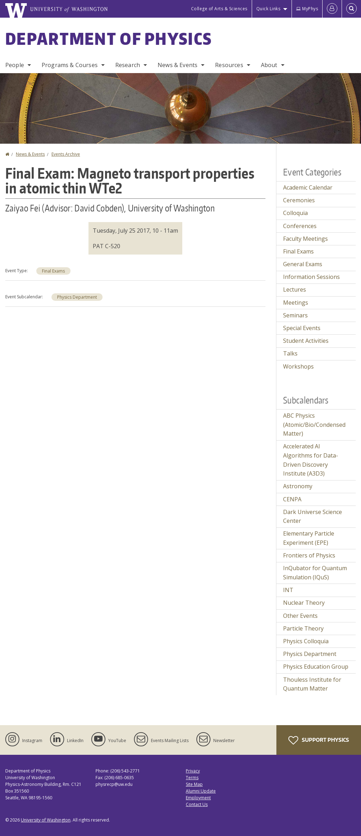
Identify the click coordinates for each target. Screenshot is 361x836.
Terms (192, 778)
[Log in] (332, 9)
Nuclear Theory (304, 603)
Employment (198, 798)
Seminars (295, 315)
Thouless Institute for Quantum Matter (312, 684)
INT (288, 590)
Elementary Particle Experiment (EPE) (308, 538)
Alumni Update (201, 791)
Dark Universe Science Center (312, 516)
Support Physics (318, 740)
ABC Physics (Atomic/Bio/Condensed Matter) (314, 424)
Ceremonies (299, 200)
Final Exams (53, 271)
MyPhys (307, 9)
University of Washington (46, 820)
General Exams (302, 264)
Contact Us (197, 804)
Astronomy (297, 486)
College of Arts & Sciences (219, 9)
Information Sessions (311, 277)
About (269, 65)
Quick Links (268, 9)
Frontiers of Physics (309, 555)
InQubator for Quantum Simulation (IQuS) (315, 572)
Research (127, 65)
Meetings (295, 302)
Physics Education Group (315, 666)
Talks (290, 353)
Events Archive (65, 154)
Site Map (194, 784)
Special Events (301, 328)
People (14, 65)
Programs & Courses (70, 65)
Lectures (294, 289)
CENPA (292, 499)
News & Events (177, 65)
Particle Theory (303, 628)
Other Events (300, 616)
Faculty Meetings (305, 239)
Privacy (193, 771)
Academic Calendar (307, 187)
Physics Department (77, 297)
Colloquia (295, 213)
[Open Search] (351, 9)
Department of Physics (108, 38)
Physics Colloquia (306, 641)
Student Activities (306, 341)
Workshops (298, 366)
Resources (229, 65)
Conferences (300, 226)
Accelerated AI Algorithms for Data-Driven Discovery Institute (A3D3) (310, 459)
